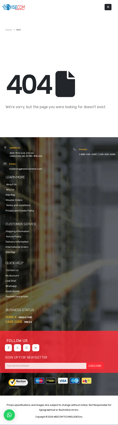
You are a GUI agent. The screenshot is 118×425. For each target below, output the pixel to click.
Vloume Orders (14, 200)
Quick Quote (12, 291)
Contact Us (12, 270)
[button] (9, 415)
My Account (12, 275)
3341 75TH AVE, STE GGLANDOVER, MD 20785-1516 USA (26, 154)
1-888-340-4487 (88, 154)
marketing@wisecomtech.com (25, 168)
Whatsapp (11, 286)
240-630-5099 (107, 154)
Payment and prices (17, 296)
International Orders (17, 247)
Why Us (10, 189)
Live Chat (11, 280)
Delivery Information (17, 241)
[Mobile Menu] (108, 7)
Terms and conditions (18, 205)
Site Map (10, 194)
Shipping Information (17, 231)
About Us (11, 184)
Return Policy (13, 236)
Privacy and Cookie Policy (20, 210)
